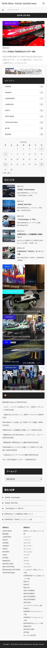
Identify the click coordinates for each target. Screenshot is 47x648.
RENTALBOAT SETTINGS (13, 292)
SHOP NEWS (24, 116)
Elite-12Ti (27, 587)
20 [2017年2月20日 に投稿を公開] (5, 164)
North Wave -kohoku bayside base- (21, 644)
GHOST (5, 540)
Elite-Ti (7, 266)
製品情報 (24, 134)
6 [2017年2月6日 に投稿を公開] (5, 154)
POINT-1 (26, 608)
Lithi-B (5, 555)
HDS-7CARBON (29, 590)
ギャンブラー (28, 546)
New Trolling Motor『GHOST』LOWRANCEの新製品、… (30, 259)
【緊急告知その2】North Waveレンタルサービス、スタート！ (23, 435)
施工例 (24, 128)
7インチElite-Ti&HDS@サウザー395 (19, 52)
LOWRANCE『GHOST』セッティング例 (30, 252)
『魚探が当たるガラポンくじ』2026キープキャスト (20, 415)
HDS (6, 342)
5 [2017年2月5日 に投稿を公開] (41, 149)
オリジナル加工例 (30, 635)
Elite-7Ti (26, 582)
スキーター (27, 543)
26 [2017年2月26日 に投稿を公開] (41, 164)
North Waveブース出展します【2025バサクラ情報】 (20, 422)
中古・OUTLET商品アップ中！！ (14, 459)
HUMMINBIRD (24, 98)
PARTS (24, 110)
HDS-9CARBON (29, 593)
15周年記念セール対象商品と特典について (17, 430)
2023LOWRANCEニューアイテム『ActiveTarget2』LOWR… (27, 194)
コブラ (26, 558)
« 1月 (4, 173)
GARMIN (24, 86)
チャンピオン (28, 552)
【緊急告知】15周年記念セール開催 (15, 442)
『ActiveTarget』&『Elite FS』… (15, 508)
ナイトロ (27, 555)
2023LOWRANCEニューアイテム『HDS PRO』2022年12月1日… (29, 209)
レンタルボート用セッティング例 (33, 571)
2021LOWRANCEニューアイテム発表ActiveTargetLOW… (28, 224)
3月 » (9, 173)
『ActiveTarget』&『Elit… (27, 219)
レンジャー (27, 537)
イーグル (27, 564)
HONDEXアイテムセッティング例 (33, 619)
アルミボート (28, 567)
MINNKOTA (6, 561)
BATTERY (6, 552)
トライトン (27, 540)
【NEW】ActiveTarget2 (26, 189)
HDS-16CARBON (29, 599)
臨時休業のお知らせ (9, 402)
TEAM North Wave (24, 122)
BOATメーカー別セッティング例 (34, 532)
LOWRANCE (24, 104)
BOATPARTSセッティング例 (33, 623)
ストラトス (27, 549)
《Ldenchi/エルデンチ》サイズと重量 (15, 455)
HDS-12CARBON (29, 596)
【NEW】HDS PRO (24, 204)
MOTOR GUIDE (8, 564)
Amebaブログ (13, 395)
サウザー (27, 561)
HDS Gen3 (27, 602)
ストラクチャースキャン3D (33, 605)
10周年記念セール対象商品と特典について (30, 235)
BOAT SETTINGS (10, 23)
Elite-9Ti (26, 584)
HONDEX (24, 92)
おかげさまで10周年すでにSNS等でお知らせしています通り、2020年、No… (30, 242)
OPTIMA (5, 558)
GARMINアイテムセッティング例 (33, 613)
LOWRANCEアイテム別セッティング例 (34, 577)
